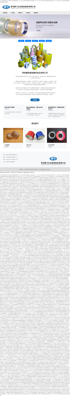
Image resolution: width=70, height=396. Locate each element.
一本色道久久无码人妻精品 (11, 393)
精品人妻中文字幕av (34, 391)
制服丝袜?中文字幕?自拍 (23, 393)
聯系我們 (36, 13)
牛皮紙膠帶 (7, 145)
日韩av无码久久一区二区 (48, 388)
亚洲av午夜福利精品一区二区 (33, 386)
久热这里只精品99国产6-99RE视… (9, 388)
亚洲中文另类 (46, 386)
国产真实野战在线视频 (12, 389)
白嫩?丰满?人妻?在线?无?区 (18, 391)
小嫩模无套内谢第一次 (42, 392)
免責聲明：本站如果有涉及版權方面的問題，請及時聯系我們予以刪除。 (35, 169)
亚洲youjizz (27, 391)
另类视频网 (7, 392)
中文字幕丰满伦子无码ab (23, 388)
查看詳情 (6, 146)
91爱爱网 (3, 393)
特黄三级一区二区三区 (59, 388)
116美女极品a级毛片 (33, 389)
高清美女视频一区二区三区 (23, 389)
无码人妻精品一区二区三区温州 (36, 388)
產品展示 (28, 13)
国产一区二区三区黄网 (55, 393)
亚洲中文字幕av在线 (6, 391)
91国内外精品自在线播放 (13, 386)
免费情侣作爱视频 (14, 392)
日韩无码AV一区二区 (23, 392)
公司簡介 (13, 13)
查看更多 (35, 100)
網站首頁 (5, 13)
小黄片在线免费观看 (32, 392)
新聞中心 (21, 13)
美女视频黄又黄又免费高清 (55, 386)
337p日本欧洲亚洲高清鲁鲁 (44, 393)
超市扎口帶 (28, 145)
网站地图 (10, 176)
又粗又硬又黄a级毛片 (44, 391)
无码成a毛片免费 (22, 386)
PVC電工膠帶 (51, 145)
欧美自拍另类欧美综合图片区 (55, 391)
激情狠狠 (49, 389)
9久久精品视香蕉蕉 (33, 393)
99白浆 (41, 386)
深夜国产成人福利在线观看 (53, 392)
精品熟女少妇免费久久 (57, 389)
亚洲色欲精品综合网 (42, 389)
